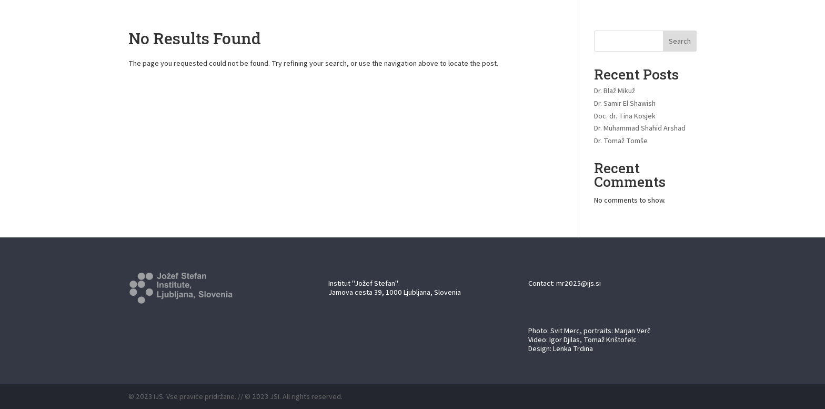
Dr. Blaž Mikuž (614, 90)
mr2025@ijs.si (578, 283)
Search (680, 41)
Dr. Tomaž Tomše (621, 140)
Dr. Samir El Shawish (625, 103)
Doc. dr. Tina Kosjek (625, 116)
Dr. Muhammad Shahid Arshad (640, 128)
